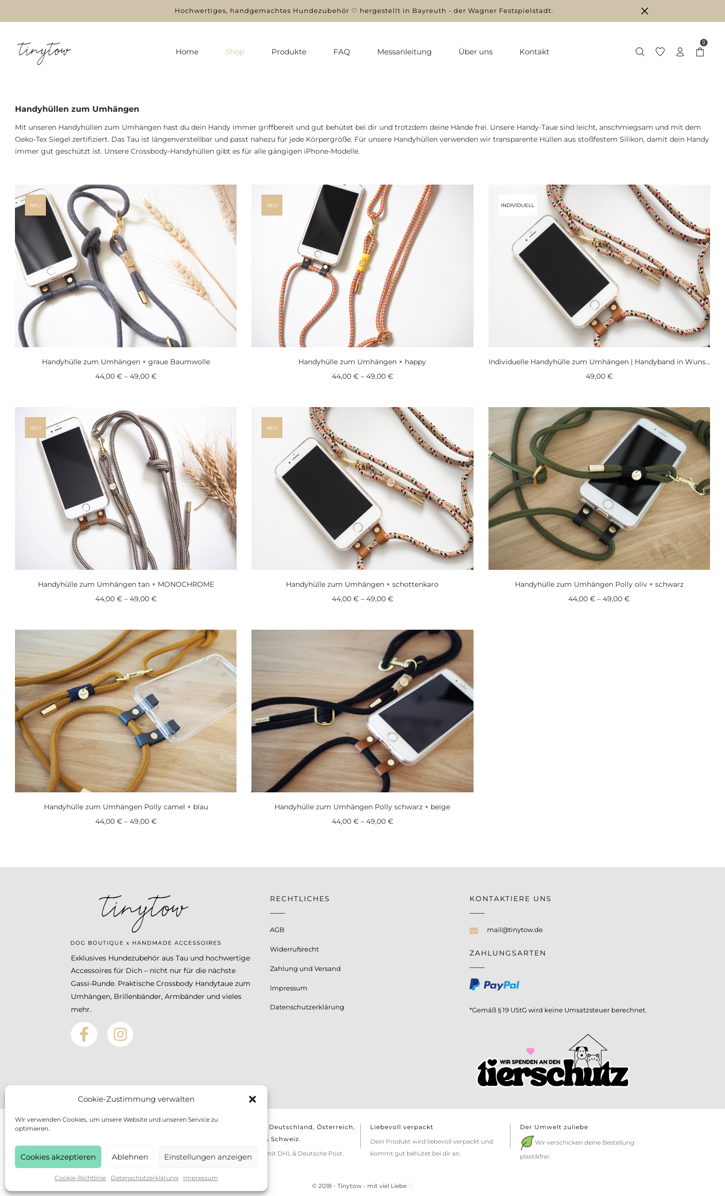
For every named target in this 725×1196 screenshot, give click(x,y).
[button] (252, 1099)
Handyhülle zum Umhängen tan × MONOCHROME (126, 584)
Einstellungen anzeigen (208, 1157)
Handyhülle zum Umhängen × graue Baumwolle (126, 361)
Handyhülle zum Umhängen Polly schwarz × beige (362, 806)
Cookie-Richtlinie (80, 1178)
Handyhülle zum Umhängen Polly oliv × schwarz (599, 584)
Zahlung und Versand (305, 968)
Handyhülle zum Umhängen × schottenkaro (362, 584)
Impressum (200, 1178)
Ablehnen (130, 1157)
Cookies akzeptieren (58, 1157)
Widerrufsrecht (294, 949)
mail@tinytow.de (515, 930)
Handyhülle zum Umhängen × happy (362, 361)
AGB (277, 930)
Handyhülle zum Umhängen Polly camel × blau (126, 806)
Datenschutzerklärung (144, 1178)
